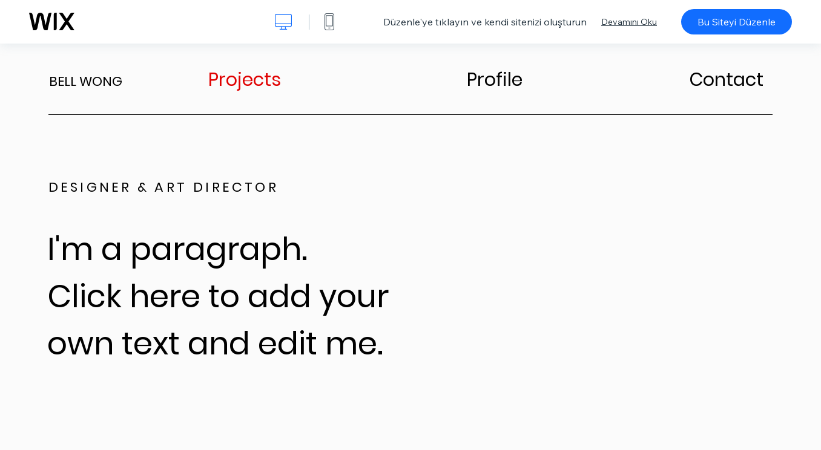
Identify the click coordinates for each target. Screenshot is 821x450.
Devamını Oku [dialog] (629, 21)
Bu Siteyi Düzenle (736, 22)
